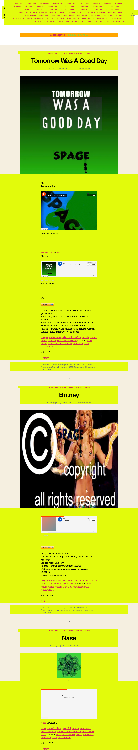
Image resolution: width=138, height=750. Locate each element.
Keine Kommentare (85, 68)
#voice (51, 343)
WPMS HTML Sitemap (38, 12)
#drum (44, 343)
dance (54, 365)
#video (44, 340)
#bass (89, 340)
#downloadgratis (81, 343)
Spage (4, 13)
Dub (56, 53)
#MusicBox (66, 343)
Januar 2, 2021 (67, 403)
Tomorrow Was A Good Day (69, 60)
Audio (50, 53)
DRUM (70, 365)
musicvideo (59, 367)
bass (45, 365)
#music (93, 337)
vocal (45, 369)
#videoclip (53, 340)
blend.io (68, 21)
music (45, 367)
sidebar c (96, 4)
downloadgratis (62, 365)
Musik (66, 367)
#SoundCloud (47, 346)
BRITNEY (46, 535)
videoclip (92, 367)
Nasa (69, 638)
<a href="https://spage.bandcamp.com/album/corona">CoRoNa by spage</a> (69, 290)
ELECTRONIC (82, 365)
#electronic (67, 337)
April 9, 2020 (67, 646)
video (86, 367)
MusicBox (51, 367)
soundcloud (80, 367)
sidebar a (118, 7)
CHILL (49, 365)
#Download (52, 728)
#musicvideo (64, 340)
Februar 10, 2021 (67, 68)
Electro (63, 53)
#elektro (77, 337)
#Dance (57, 337)
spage (54, 68)
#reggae (44, 337)
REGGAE (72, 367)
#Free (43, 723)
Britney (69, 395)
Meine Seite (18, 4)
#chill (74, 340)
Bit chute (119, 15)
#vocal (57, 343)
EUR (42, 298)
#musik (85, 337)
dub (75, 365)
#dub (51, 337)
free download (43, 15)
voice (49, 369)
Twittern (45, 358)
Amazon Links (72, 18)
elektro (90, 365)
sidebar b (51, 7)
